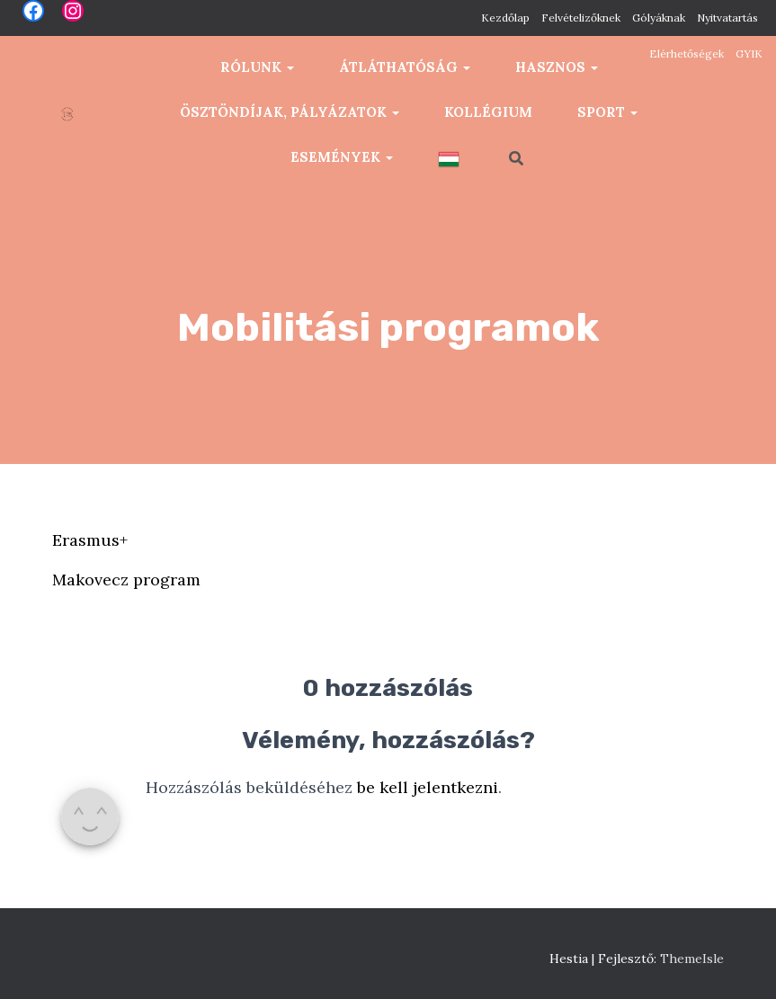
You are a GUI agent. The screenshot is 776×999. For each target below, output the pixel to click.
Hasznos (556, 67)
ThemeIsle (692, 958)
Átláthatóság (404, 67)
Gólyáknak (658, 17)
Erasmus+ (90, 540)
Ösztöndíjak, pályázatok (289, 111)
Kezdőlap (505, 17)
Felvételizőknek (580, 17)
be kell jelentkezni (427, 787)
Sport (607, 111)
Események (341, 156)
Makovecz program (126, 579)
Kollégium (488, 111)
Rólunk (257, 67)
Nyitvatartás (727, 17)
